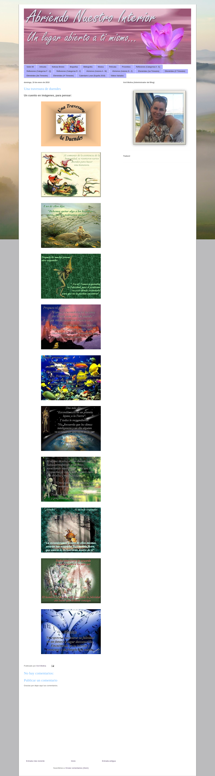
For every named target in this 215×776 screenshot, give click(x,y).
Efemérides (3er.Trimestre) (37, 76)
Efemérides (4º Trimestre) (63, 76)
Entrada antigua (109, 761)
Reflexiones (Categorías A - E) (148, 67)
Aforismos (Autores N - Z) (122, 71)
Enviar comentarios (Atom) (77, 768)
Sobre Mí (30, 67)
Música (101, 67)
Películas (112, 67)
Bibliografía (87, 67)
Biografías (74, 67)
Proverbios (126, 67)
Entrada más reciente (35, 761)
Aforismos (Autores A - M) (96, 71)
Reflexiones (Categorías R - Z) (68, 71)
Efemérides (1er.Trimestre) (148, 71)
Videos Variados (117, 76)
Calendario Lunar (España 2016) (92, 76)
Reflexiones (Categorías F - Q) (39, 71)
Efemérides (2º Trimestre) (175, 71)
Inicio (73, 761)
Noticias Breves (58, 67)
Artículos (42, 67)
